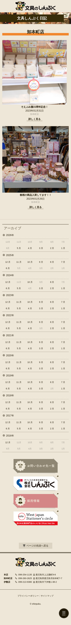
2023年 (10, 295)
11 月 (18, 262)
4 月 (30, 248)
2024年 (10, 275)
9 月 (41, 262)
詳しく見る (34, 119)
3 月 (41, 248)
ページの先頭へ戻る (37, 545)
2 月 (52, 248)
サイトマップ (47, 596)
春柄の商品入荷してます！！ (35, 195)
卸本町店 (34, 114)
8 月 (52, 262)
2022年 (10, 315)
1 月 (63, 248)
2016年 (10, 435)
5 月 (19, 248)
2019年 (10, 375)
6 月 (8, 268)
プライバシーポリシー (28, 596)
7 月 (63, 262)
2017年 (10, 415)
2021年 (10, 335)
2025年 (10, 255)
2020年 (10, 355)
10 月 (29, 262)
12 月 (7, 262)
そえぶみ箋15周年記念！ (34, 107)
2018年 (10, 395)
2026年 (10, 235)
